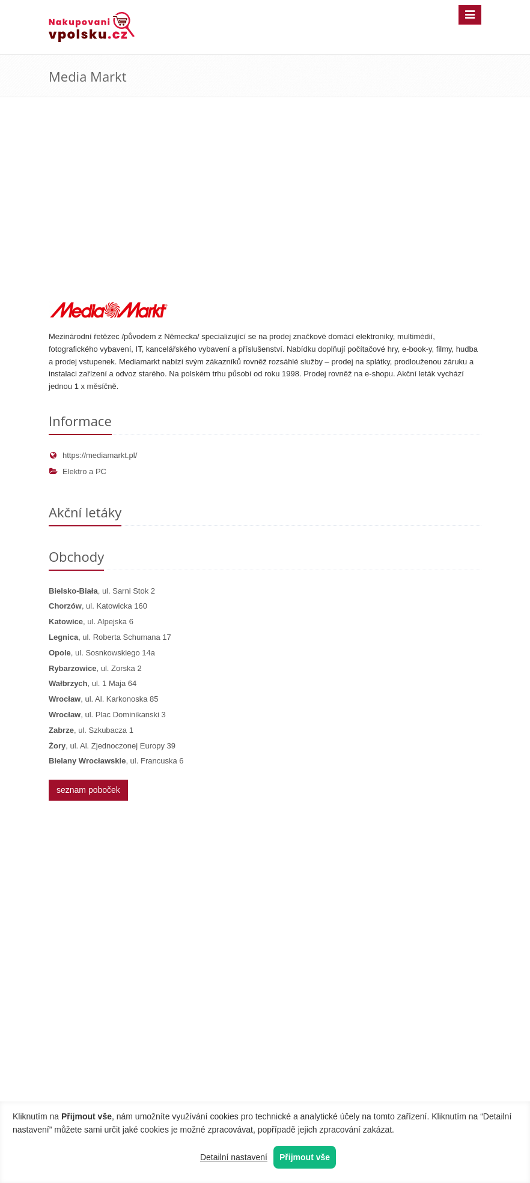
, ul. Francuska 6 (116, 760)
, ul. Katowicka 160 (98, 605)
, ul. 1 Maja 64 (92, 683)
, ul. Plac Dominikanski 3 (107, 714)
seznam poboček (88, 790)
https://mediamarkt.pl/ (93, 455)
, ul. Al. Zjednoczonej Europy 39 (112, 745)
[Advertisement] (265, 211)
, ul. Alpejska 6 (91, 621)
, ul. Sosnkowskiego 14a (102, 652)
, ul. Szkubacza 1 (91, 730)
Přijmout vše (304, 1157)
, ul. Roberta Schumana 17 (110, 637)
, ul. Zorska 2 (95, 668)
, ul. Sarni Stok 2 (102, 590)
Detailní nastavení (233, 1157)
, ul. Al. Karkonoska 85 (104, 698)
